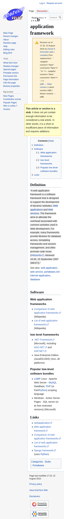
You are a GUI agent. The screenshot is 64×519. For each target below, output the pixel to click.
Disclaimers (34, 496)
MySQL (53, 382)
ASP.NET (39, 351)
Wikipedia (36, 255)
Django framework (43, 450)
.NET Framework (43, 339)
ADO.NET (39, 347)
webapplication (42, 422)
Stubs (48, 461)
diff (42, 84)
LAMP (37, 378)
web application (49, 267)
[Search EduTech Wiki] (56, 17)
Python (42, 390)
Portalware (38, 465)
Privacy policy (35, 484)
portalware (49, 271)
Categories (37, 461)
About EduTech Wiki (38, 490)
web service (36, 271)
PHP (48, 386)
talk (51, 52)
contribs (43, 55)
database (35, 279)
